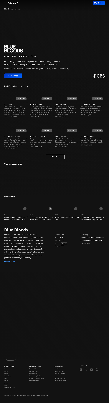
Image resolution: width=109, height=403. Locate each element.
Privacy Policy (33, 373)
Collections (7, 376)
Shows (6, 371)
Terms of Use (33, 369)
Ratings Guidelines (59, 373)
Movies (6, 373)
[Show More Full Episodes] (55, 156)
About (17, 9)
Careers (56, 376)
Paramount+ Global (9, 387)
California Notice (34, 380)
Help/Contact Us (59, 369)
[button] (5, 3)
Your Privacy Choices (35, 376)
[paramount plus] (13, 3)
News (6, 385)
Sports (6, 380)
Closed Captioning (59, 371)
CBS (62, 246)
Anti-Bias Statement (60, 380)
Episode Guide (9, 261)
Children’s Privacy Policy (36, 378)
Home (6, 369)
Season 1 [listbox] (23, 86)
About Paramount (59, 378)
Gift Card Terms (33, 371)
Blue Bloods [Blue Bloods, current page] (8, 9)
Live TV (6, 378)
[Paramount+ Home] (10, 360)
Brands (6, 383)
